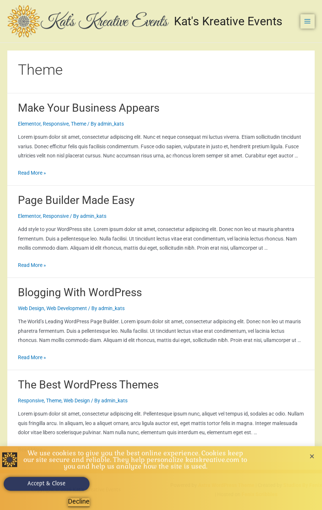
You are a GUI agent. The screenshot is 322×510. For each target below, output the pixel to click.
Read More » (32, 173)
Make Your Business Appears (88, 107)
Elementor (29, 124)
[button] (312, 457)
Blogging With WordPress (80, 292)
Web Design (31, 308)
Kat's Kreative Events (228, 21)
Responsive (56, 124)
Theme (78, 124)
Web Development (66, 308)
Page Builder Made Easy (76, 200)
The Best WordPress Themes (88, 384)
